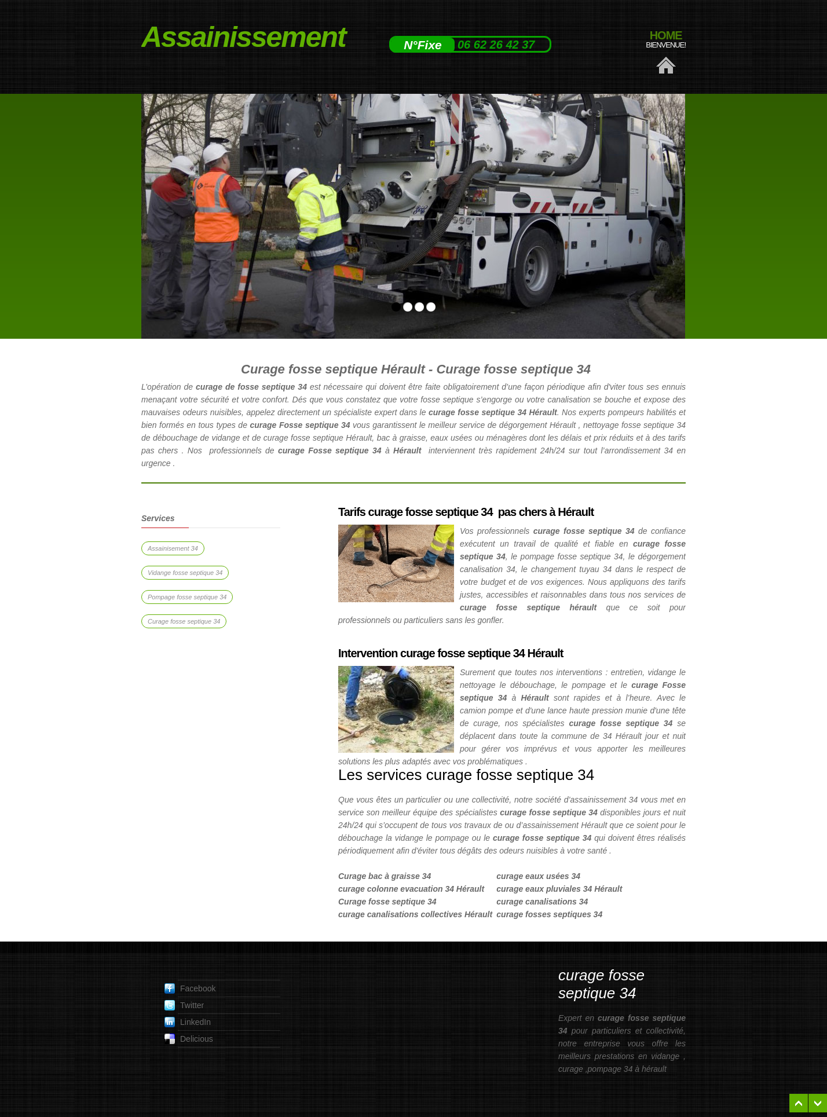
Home (666, 39)
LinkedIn (187, 1022)
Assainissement (215, 37)
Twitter (184, 1005)
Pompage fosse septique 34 (187, 597)
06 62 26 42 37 (496, 44)
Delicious (188, 1039)
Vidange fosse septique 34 (185, 572)
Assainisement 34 (173, 548)
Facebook (189, 988)
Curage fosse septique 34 (184, 621)
